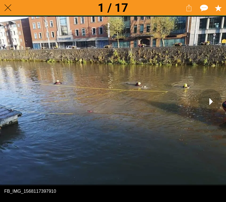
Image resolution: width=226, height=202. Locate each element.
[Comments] (203, 8)
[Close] (8, 7)
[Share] (189, 8)
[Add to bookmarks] (218, 8)
